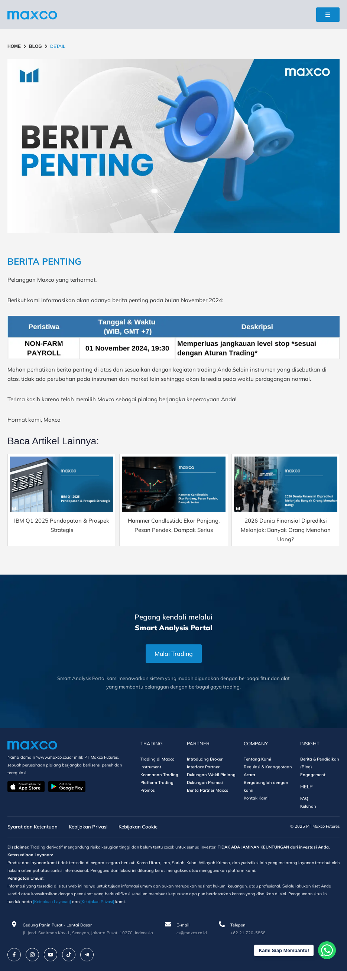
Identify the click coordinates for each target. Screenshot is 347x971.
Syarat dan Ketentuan (32, 827)
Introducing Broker (205, 759)
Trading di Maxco (157, 759)
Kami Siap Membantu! (284, 950)
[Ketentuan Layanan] (52, 901)
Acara (249, 774)
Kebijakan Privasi (88, 827)
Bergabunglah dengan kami (266, 786)
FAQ (304, 798)
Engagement (312, 774)
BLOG (35, 46)
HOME (14, 46)
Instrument (150, 766)
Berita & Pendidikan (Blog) (319, 762)
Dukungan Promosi (205, 782)
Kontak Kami (256, 798)
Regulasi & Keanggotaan (268, 766)
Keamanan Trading (159, 774)
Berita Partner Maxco (207, 790)
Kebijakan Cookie (138, 827)
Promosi (148, 790)
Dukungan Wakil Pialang (211, 774)
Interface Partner (203, 766)
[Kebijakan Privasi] (97, 901)
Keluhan (308, 806)
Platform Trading (157, 782)
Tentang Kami (257, 759)
